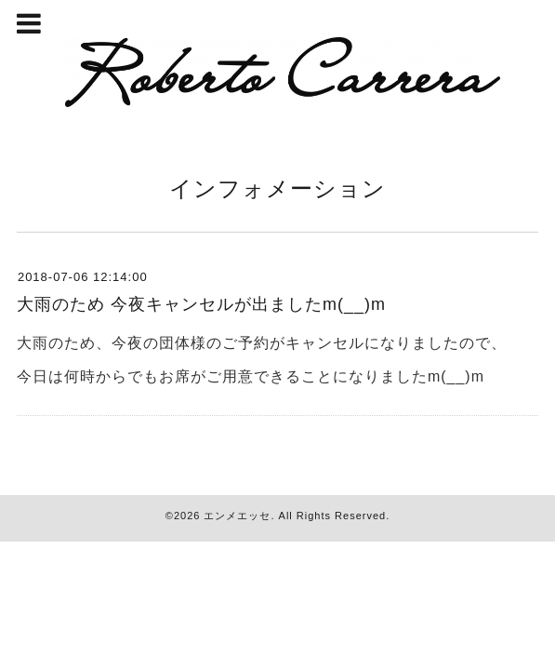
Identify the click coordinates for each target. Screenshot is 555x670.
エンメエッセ (237, 515)
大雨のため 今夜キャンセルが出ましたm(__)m (201, 304)
